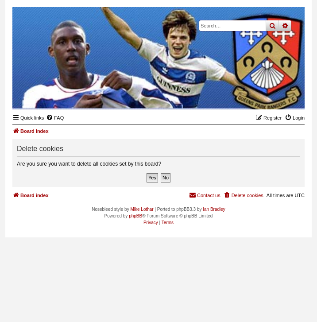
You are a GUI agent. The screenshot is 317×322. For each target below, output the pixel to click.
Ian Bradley (214, 209)
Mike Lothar (141, 209)
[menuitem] (55, 118)
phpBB (135, 215)
